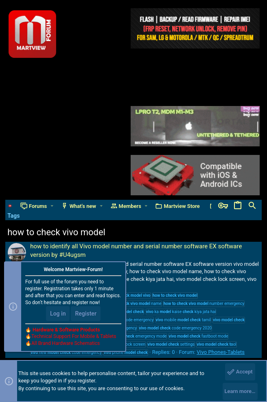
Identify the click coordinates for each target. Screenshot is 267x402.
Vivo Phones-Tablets (221, 352)
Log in (58, 313)
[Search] (252, 206)
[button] (52, 206)
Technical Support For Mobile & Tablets (73, 336)
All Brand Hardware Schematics (65, 343)
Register (85, 313)
